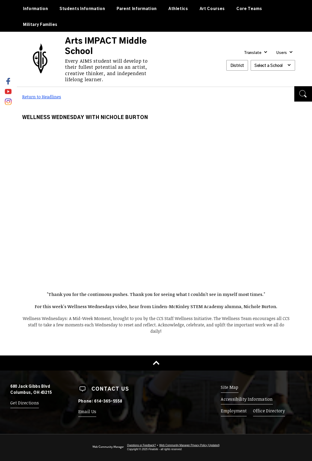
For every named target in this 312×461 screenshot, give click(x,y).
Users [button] (281, 53)
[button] (303, 94)
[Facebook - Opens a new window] (11, 81)
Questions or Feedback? (141, 445)
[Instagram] (8, 100)
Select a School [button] (268, 66)
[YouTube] (8, 90)
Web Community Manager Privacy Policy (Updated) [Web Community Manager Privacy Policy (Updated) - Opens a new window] (189, 445)
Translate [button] (252, 53)
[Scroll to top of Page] (156, 363)
